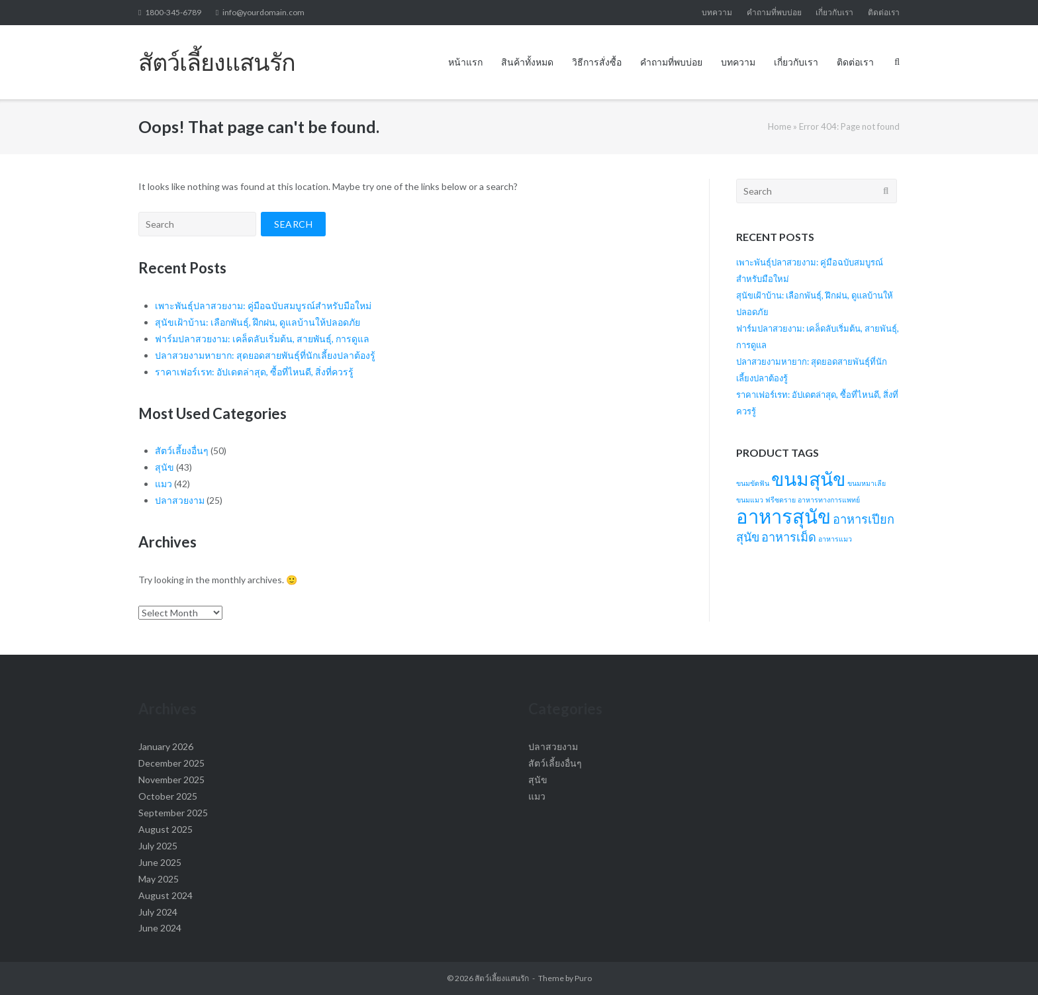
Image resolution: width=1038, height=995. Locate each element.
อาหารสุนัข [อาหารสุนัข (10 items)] (783, 516)
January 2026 (165, 746)
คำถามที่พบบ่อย (774, 12)
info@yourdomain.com (263, 12)
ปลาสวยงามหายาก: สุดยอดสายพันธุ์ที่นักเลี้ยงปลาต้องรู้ (265, 355)
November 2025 (171, 779)
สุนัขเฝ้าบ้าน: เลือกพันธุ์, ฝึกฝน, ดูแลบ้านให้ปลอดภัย (257, 322)
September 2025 (173, 812)
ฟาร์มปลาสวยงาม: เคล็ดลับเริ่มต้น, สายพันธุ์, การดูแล (262, 338)
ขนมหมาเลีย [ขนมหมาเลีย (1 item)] (866, 483)
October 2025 (167, 796)
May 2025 (158, 878)
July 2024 (157, 912)
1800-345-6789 (173, 12)
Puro (583, 978)
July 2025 (157, 845)
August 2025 (165, 829)
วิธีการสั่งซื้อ (597, 62)
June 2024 (159, 927)
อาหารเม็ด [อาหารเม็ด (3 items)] (788, 537)
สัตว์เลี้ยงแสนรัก (502, 978)
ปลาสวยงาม (180, 500)
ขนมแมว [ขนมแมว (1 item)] (749, 499)
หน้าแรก (465, 62)
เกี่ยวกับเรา (834, 12)
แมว (163, 483)
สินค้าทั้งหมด (527, 62)
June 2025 (159, 862)
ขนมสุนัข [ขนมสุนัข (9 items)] (808, 478)
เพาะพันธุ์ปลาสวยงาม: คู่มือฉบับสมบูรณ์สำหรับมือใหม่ (263, 305)
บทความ (717, 12)
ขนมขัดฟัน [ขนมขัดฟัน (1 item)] (752, 483)
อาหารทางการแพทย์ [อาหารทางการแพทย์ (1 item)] (829, 499)
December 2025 (171, 763)
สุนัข (164, 467)
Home (779, 126)
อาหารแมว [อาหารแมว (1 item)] (835, 538)
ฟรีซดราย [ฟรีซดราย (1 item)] (780, 499)
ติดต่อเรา (884, 12)
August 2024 (165, 895)
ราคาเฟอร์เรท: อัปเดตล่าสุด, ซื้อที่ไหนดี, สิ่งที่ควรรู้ (254, 371)
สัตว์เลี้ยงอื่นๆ (182, 450)
